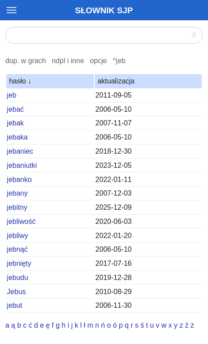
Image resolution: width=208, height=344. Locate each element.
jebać (15, 109)
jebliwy (17, 235)
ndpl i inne (68, 60)
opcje (98, 60)
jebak (15, 123)
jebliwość (21, 221)
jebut (15, 305)
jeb (11, 95)
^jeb (119, 60)
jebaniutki (22, 165)
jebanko (19, 179)
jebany (17, 193)
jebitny (17, 207)
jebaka (17, 137)
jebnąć (17, 249)
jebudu (17, 277)
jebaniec (20, 151)
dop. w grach (25, 60)
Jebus (16, 291)
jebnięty (19, 263)
